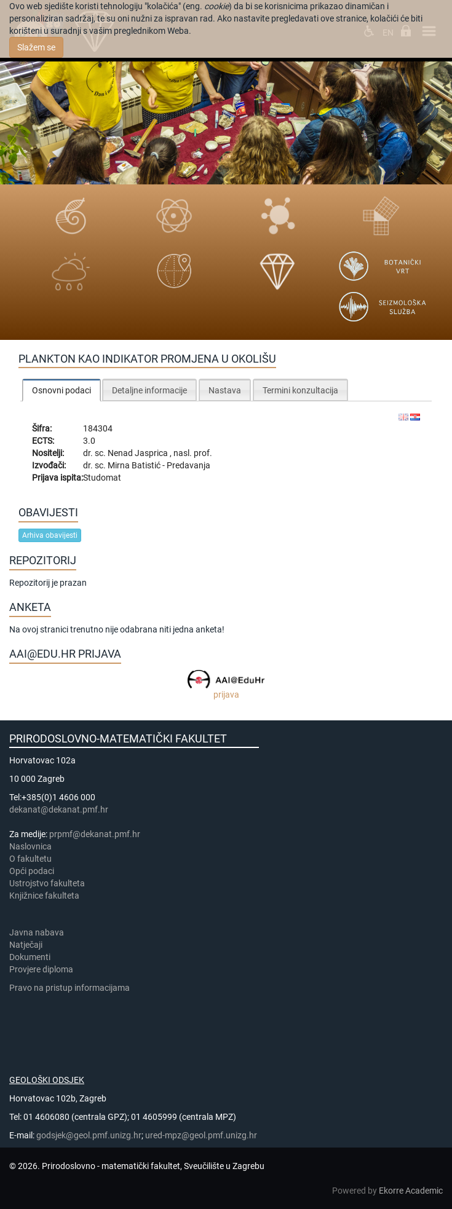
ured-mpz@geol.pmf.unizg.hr (201, 1135)
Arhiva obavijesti (49, 535)
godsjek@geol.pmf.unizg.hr (88, 1135)
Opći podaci (31, 871)
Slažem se (36, 47)
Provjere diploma (41, 969)
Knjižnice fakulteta (44, 895)
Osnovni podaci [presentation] (61, 390)
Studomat (102, 477)
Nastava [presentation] (224, 390)
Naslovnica (30, 846)
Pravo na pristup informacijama (71, 988)
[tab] (61, 390)
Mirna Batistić (135, 465)
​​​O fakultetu (30, 859)
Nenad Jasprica (139, 453)
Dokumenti (29, 957)
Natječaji (25, 945)
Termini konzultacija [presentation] (300, 390)
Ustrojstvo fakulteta (47, 883)
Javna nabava (36, 932)
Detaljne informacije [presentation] (149, 390)
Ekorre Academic (411, 1190)
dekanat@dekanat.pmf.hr (58, 809)
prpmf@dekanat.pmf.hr (94, 834)
